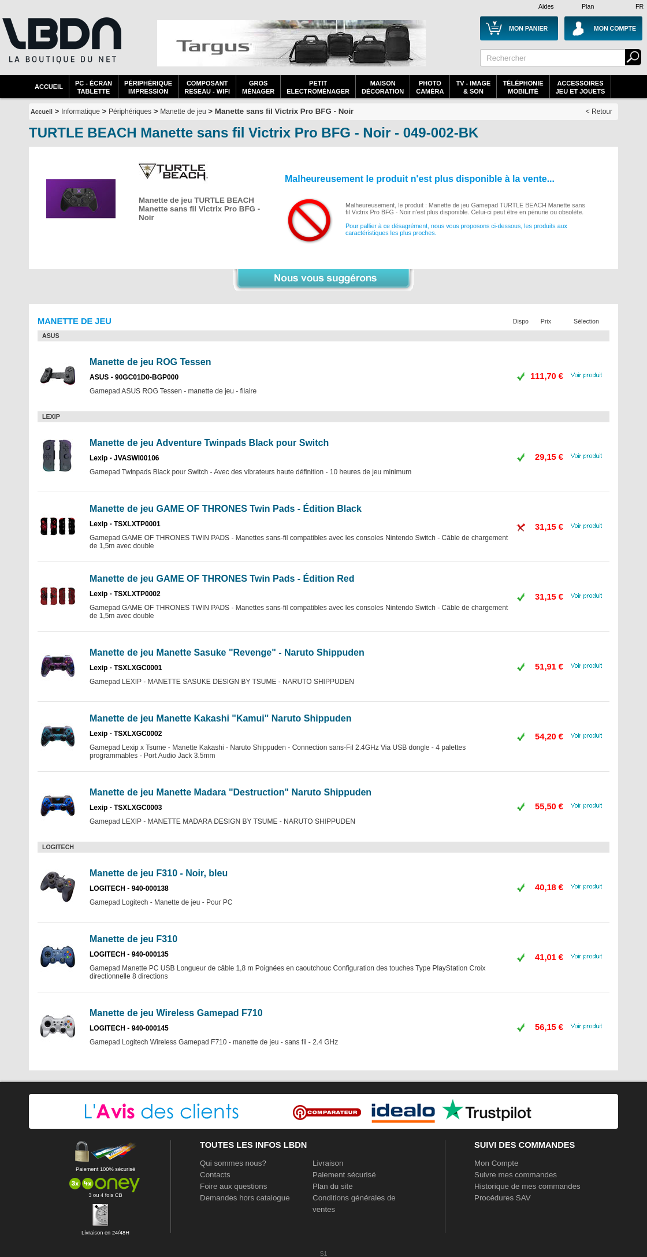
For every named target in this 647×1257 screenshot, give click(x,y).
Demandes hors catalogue (245, 1197)
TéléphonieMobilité (523, 87)
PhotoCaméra (430, 87)
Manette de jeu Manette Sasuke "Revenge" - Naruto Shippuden (227, 652)
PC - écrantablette (93, 87)
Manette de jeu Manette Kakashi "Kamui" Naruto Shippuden (220, 718)
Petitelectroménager (318, 87)
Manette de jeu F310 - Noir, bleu (159, 873)
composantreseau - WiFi (207, 87)
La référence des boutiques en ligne (60, 47)
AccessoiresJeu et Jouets (580, 87)
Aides (546, 6)
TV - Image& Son (473, 87)
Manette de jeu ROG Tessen (150, 362)
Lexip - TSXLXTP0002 (125, 594)
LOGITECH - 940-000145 (129, 1028)
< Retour (599, 111)
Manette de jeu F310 (133, 939)
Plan (588, 6)
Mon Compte (496, 1163)
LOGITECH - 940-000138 (129, 888)
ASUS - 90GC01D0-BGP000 (134, 377)
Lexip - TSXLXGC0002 (126, 734)
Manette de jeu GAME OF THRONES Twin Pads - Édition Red (222, 578)
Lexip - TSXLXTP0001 (125, 524)
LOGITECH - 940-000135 (129, 954)
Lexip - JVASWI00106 (124, 458)
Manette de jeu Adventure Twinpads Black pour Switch (209, 443)
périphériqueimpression (148, 87)
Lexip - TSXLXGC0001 (126, 668)
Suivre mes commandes (515, 1174)
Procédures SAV (502, 1197)
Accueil (49, 86)
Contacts (215, 1174)
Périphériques (130, 111)
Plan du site (333, 1186)
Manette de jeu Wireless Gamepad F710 (176, 1013)
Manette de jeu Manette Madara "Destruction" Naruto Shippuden (230, 792)
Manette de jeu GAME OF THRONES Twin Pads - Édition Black (226, 509)
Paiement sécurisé (344, 1174)
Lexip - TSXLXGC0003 (126, 808)
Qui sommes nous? (233, 1163)
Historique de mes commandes (527, 1186)
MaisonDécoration (383, 87)
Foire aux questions (233, 1186)
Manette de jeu (183, 111)
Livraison (328, 1163)
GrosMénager (258, 87)
